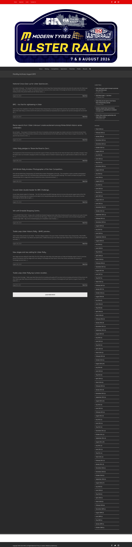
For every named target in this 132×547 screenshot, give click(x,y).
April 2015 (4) (99, 349)
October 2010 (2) (100, 475)
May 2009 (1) (99, 520)
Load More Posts (50, 295)
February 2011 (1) (100, 460)
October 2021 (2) (100, 211)
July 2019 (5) (99, 229)
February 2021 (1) (100, 218)
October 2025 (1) (100, 147)
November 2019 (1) (101, 222)
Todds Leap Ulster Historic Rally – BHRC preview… (32, 231)
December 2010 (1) (101, 468)
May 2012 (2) (99, 427)
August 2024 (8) (100, 170)
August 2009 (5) (100, 512)
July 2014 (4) (99, 367)
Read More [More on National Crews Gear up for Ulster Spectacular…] (85, 95)
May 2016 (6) (99, 308)
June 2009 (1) (99, 516)
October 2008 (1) (100, 527)
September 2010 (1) (101, 479)
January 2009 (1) (100, 524)
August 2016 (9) (100, 296)
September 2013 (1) (101, 397)
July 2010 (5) (99, 486)
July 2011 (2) (99, 445)
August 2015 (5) (100, 334)
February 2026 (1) (100, 132)
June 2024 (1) (99, 177)
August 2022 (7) (100, 200)
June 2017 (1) (99, 274)
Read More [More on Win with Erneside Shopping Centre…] (85, 222)
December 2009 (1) (101, 509)
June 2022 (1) (99, 203)
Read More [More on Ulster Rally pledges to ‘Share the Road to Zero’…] (85, 160)
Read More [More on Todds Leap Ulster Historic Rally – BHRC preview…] (85, 243)
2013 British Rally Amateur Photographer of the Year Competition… (38, 169)
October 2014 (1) (100, 360)
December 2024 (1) (101, 166)
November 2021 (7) (101, 207)
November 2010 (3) (101, 471)
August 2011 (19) (100, 442)
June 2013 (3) (99, 408)
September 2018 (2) (101, 237)
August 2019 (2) (100, 226)
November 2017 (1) (101, 267)
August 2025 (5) (100, 151)
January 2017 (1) (100, 289)
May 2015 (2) (99, 345)
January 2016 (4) (100, 322)
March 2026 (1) (99, 129)
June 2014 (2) (99, 371)
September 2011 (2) (101, 438)
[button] (90, 69)
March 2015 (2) (99, 352)
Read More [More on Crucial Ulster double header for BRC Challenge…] (85, 202)
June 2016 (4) (99, 304)
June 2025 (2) (99, 159)
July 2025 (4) (99, 155)
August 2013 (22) (100, 401)
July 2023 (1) (99, 185)
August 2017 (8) (100, 270)
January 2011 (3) (100, 464)
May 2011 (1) (99, 453)
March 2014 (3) (99, 382)
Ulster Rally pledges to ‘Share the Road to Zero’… (31, 148)
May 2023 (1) (99, 192)
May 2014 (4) (99, 375)
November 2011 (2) (101, 430)
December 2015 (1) (101, 326)
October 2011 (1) (100, 434)
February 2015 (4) (100, 356)
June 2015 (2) (99, 341)
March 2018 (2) (99, 259)
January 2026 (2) (100, 136)
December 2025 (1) (101, 140)
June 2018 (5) (99, 248)
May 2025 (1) (99, 162)
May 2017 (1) (99, 278)
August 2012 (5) (100, 416)
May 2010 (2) (99, 494)
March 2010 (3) (99, 501)
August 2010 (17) (100, 483)
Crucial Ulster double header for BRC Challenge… (31, 190)
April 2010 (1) (99, 498)
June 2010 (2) (99, 490)
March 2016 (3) (99, 315)
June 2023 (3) (99, 188)
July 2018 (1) (99, 244)
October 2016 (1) (100, 293)
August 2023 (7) (100, 181)
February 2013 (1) (100, 412)
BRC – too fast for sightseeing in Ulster (27, 104)
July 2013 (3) (99, 404)
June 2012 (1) (99, 423)
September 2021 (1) (101, 214)
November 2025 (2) (101, 144)
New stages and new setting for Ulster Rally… (30, 252)
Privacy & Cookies (40, 545)
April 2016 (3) (99, 311)
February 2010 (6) (100, 505)
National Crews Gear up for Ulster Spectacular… (31, 84)
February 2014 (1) (100, 386)
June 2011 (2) (99, 449)
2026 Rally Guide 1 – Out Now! (103, 95)
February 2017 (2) (100, 285)
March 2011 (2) (99, 457)
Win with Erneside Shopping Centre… (26, 211)
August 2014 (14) (100, 363)
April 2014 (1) (99, 378)
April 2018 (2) (99, 255)
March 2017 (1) (99, 281)
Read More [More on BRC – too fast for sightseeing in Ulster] (85, 116)
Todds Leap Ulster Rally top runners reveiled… (30, 273)
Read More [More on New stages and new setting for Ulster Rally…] (85, 264)
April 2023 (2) (99, 196)
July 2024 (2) (99, 173)
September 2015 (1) (101, 330)
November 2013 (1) (101, 393)
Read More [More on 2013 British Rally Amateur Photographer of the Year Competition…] (85, 181)
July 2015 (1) (99, 337)
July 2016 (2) (99, 300)
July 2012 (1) (99, 419)
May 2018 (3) (99, 252)
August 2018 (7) (100, 241)
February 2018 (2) (100, 263)
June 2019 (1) (99, 233)
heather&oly (54, 545)
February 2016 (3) (100, 319)
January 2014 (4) (100, 390)
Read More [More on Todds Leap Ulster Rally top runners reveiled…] (85, 285)
